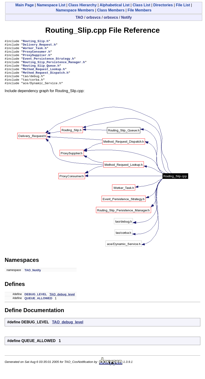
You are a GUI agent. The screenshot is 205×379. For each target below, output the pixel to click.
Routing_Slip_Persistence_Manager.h (54, 67)
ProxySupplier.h (36, 58)
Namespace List (51, 5)
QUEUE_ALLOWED (38, 307)
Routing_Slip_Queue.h (41, 71)
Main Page (24, 5)
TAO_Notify (33, 279)
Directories (163, 5)
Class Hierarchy (82, 5)
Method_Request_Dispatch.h (45, 79)
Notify (126, 17)
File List (183, 5)
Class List (141, 5)
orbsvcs (93, 17)
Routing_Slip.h (35, 42)
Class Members (110, 10)
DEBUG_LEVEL (36, 303)
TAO (79, 17)
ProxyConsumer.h (36, 54)
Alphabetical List (115, 5)
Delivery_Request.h (39, 46)
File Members (139, 10)
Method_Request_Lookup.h (44, 75)
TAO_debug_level (62, 303)
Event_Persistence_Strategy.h (48, 63)
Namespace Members (75, 10)
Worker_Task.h (34, 50)
